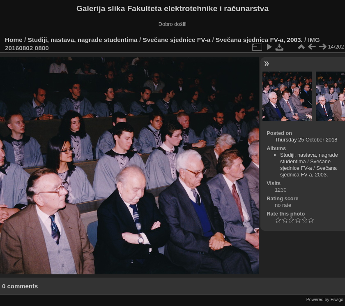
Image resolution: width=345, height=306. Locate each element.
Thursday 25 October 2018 (306, 140)
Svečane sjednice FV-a (176, 39)
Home (14, 39)
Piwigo (337, 299)
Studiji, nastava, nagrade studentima (83, 39)
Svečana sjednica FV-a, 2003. (259, 39)
